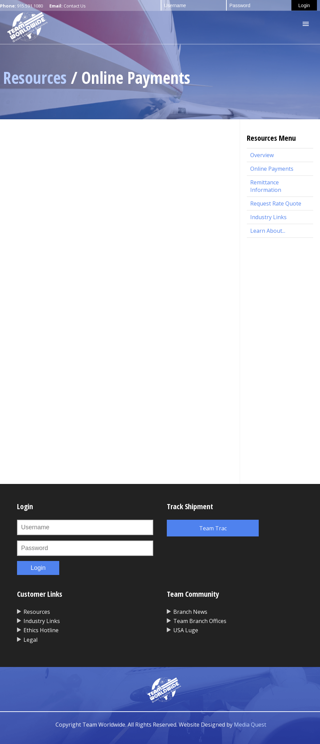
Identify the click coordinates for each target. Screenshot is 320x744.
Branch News (190, 612)
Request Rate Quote (275, 203)
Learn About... (267, 230)
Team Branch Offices (199, 621)
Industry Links (268, 217)
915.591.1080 (30, 6)
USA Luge (185, 630)
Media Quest (250, 724)
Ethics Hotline (41, 630)
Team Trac (213, 528)
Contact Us (75, 6)
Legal (30, 639)
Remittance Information (265, 186)
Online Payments (271, 168)
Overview (262, 155)
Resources (35, 77)
